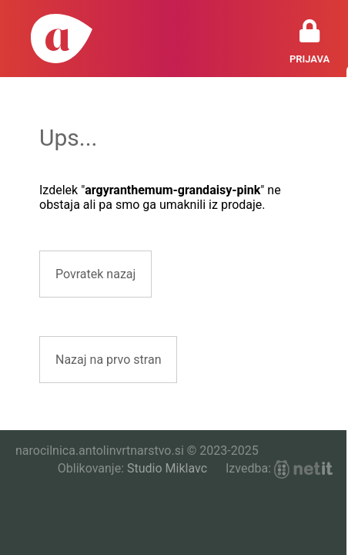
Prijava (309, 59)
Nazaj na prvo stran (108, 359)
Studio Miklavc (167, 468)
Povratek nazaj (95, 274)
